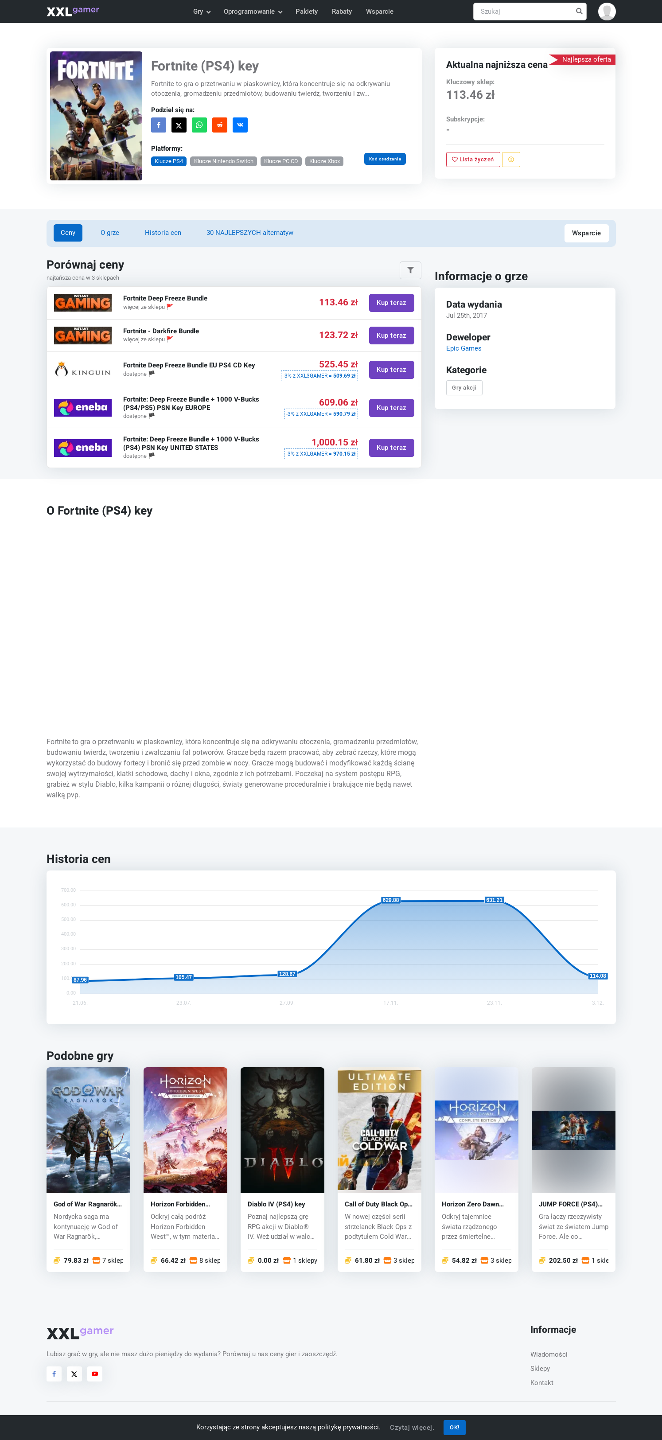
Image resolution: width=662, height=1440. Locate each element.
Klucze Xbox (324, 161)
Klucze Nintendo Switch (223, 161)
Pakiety (307, 12)
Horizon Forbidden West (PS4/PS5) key (181, 1204)
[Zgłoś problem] (511, 159)
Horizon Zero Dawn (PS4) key (470, 1204)
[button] (607, 11)
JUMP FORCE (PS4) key (568, 1204)
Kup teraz (392, 303)
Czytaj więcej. (412, 1428)
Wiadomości (549, 1354)
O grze (110, 233)
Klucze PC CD (281, 161)
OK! (455, 1427)
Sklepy (540, 1369)
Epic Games (464, 348)
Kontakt (541, 1383)
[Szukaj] (530, 12)
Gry (201, 12)
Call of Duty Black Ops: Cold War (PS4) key (379, 1204)
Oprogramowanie (253, 12)
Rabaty (342, 12)
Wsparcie (379, 12)
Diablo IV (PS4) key (276, 1204)
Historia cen (163, 233)
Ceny (68, 233)
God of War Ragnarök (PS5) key (85, 1204)
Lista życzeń (473, 159)
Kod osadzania (385, 158)
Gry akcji (464, 387)
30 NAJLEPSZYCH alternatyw (249, 233)
